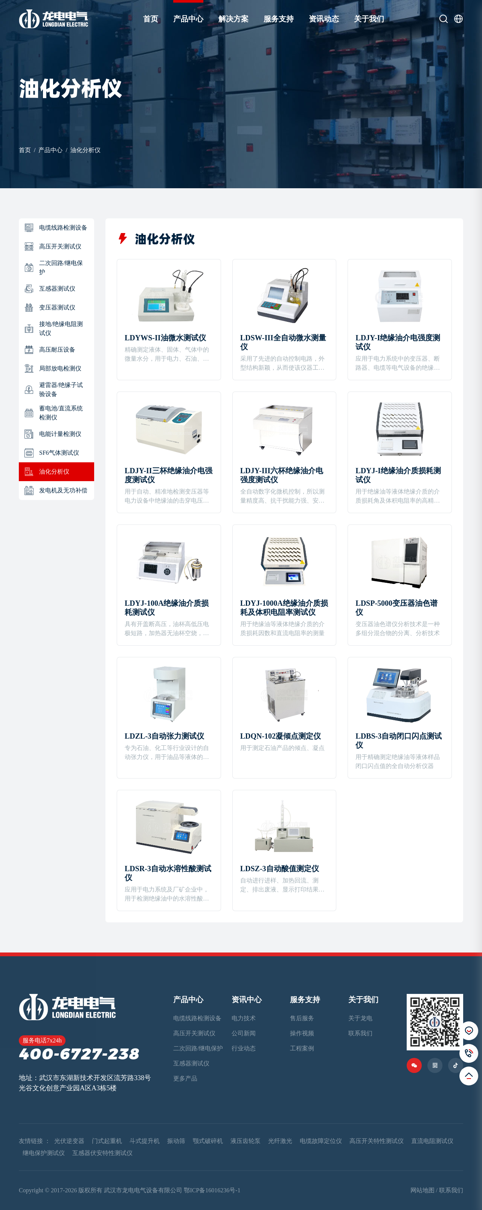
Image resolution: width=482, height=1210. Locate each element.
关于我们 (369, 19)
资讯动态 (324, 19)
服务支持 (279, 19)
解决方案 (233, 19)
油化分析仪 (85, 150)
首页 (150, 19)
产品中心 (188, 19)
